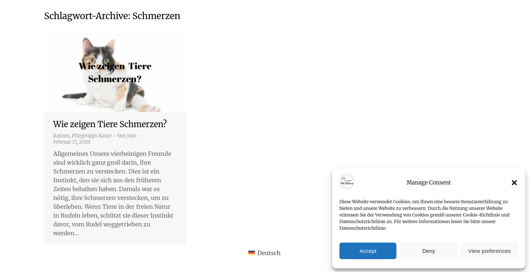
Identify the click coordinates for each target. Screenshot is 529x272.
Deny (428, 251)
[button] (514, 182)
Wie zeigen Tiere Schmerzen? (110, 124)
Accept (368, 251)
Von (126, 136)
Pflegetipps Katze (92, 136)
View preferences (489, 251)
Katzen (61, 136)
